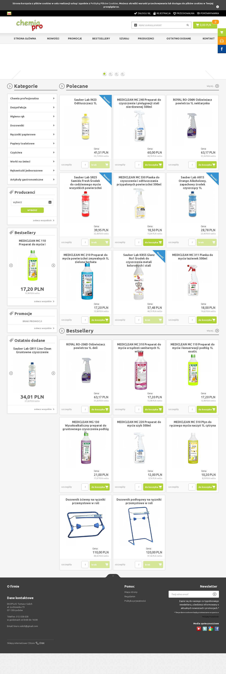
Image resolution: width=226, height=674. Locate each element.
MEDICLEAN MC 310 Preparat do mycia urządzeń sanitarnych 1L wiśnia (139, 368)
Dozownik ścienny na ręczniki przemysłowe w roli (85, 522)
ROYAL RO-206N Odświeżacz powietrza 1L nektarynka (192, 122)
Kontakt (209, 38)
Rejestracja (164, 13)
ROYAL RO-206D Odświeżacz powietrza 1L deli (85, 366)
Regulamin (129, 617)
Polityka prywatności (135, 621)
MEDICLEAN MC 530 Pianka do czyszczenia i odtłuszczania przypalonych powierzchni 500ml (139, 201)
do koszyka (151, 185)
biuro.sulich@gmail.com (26, 647)
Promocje (75, 38)
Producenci (146, 38)
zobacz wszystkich (42, 241)
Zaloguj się (144, 13)
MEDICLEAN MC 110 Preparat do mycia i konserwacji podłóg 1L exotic (193, 368)
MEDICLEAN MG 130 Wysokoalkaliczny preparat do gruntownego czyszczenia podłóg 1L (86, 448)
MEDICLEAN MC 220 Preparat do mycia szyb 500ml (139, 444)
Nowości (53, 38)
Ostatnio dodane (178, 38)
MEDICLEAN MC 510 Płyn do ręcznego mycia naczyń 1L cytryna (193, 444)
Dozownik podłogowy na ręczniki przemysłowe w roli (139, 522)
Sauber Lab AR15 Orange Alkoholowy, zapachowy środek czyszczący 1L (192, 203)
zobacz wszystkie (43, 322)
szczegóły (66, 185)
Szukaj (124, 38)
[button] (32, 222)
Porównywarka (210, 13)
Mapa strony (130, 612)
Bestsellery (101, 38)
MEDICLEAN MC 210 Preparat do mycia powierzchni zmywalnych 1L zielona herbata (85, 279)
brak (94, 185)
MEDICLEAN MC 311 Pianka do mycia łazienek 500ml (192, 277)
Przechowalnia (185, 13)
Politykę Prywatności (210, 637)
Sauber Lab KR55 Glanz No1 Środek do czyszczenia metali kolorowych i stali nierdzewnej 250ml (139, 282)
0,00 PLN (205, 25)
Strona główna (25, 38)
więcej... (211, 107)
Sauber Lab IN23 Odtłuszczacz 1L (85, 122)
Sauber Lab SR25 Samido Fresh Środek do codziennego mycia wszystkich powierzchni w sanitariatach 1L (85, 205)
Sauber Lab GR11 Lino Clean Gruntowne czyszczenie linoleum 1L (32, 373)
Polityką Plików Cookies (104, 3)
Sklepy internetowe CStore (21, 664)
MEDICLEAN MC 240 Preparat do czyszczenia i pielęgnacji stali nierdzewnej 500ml (139, 124)
